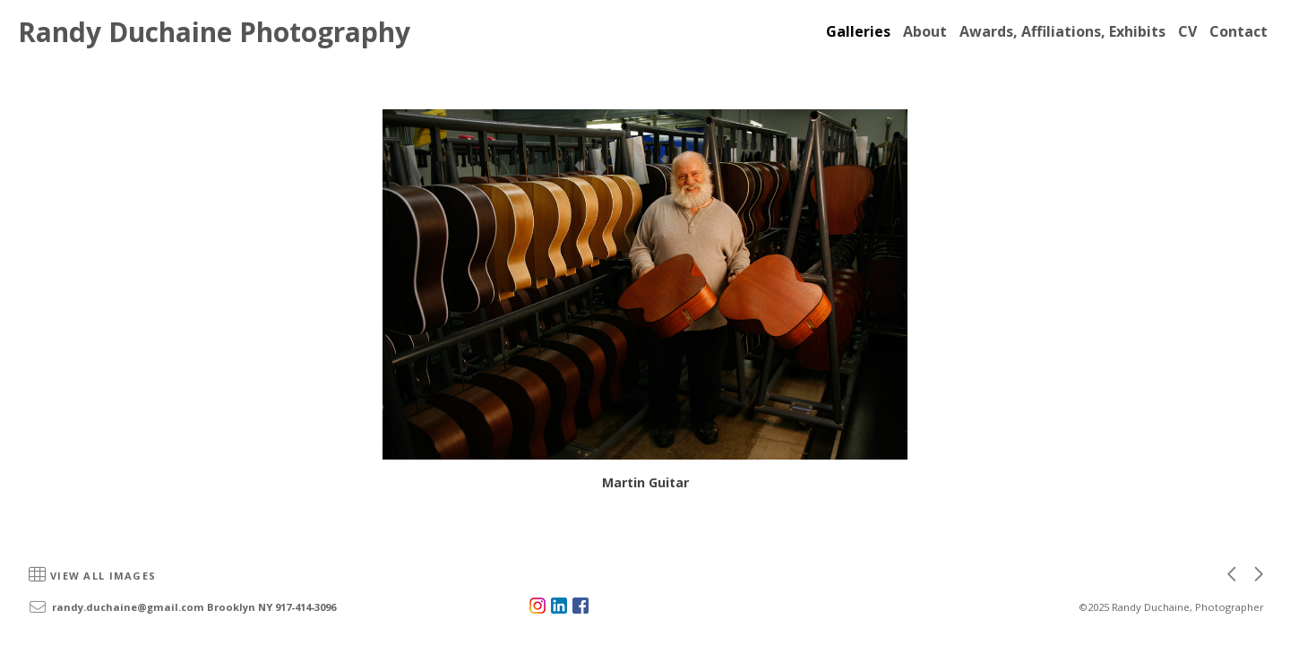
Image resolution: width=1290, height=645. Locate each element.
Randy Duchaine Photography (214, 31)
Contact (1238, 31)
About (925, 31)
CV (1187, 31)
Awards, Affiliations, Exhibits (1062, 31)
